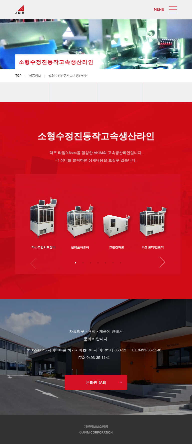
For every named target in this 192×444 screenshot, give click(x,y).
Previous (35, 263)
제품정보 (35, 75)
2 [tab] (83, 262)
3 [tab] (90, 262)
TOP (18, 75)
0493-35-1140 (149, 350)
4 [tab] (98, 262)
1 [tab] (75, 262)
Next (161, 263)
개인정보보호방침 (96, 426)
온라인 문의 (96, 382)
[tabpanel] (43, 216)
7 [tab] (120, 262)
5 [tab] (105, 262)
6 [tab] (113, 262)
